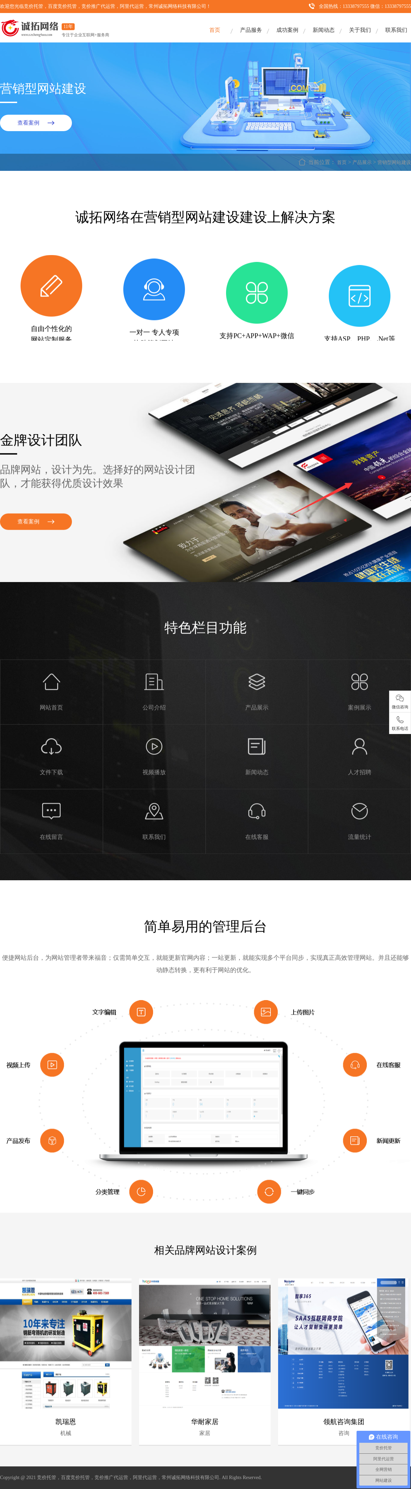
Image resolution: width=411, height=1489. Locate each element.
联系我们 (396, 30)
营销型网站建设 (394, 162)
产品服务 (251, 30)
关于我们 (360, 30)
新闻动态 (324, 30)
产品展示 (362, 162)
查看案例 (28, 123)
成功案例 (287, 30)
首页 (214, 30)
